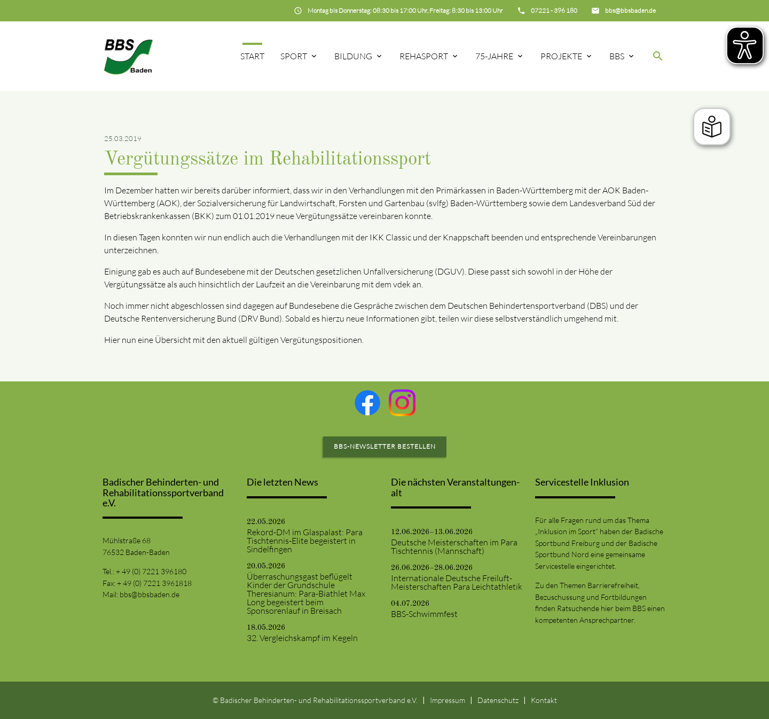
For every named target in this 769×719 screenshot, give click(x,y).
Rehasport (423, 56)
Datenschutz (498, 700)
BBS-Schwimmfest (424, 613)
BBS (616, 56)
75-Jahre (494, 56)
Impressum (447, 700)
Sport (293, 56)
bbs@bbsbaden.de (149, 594)
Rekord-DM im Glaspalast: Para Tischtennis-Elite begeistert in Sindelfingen (305, 540)
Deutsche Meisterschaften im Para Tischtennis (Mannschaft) (454, 546)
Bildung (353, 56)
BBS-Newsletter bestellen (385, 446)
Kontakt (544, 700)
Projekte (561, 56)
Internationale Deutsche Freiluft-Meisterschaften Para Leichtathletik (456, 582)
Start (252, 56)
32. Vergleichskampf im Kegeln (302, 638)
